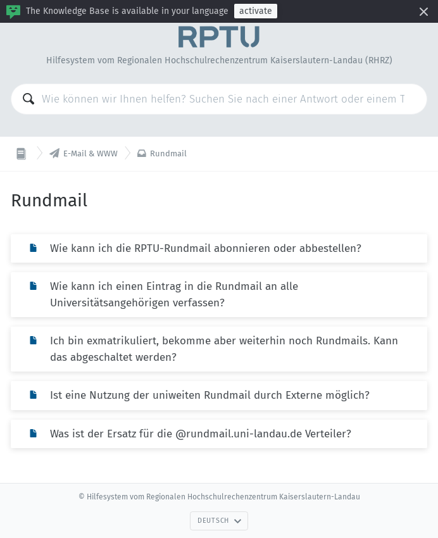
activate (255, 11)
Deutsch (219, 520)
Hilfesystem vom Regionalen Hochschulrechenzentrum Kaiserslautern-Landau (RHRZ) (219, 60)
